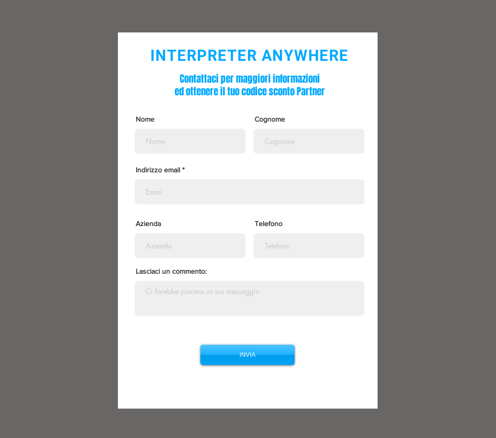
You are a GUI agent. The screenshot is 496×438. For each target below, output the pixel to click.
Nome (145, 119)
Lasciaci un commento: (171, 271)
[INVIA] (247, 355)
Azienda (148, 223)
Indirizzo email (158, 169)
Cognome (270, 119)
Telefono (268, 223)
